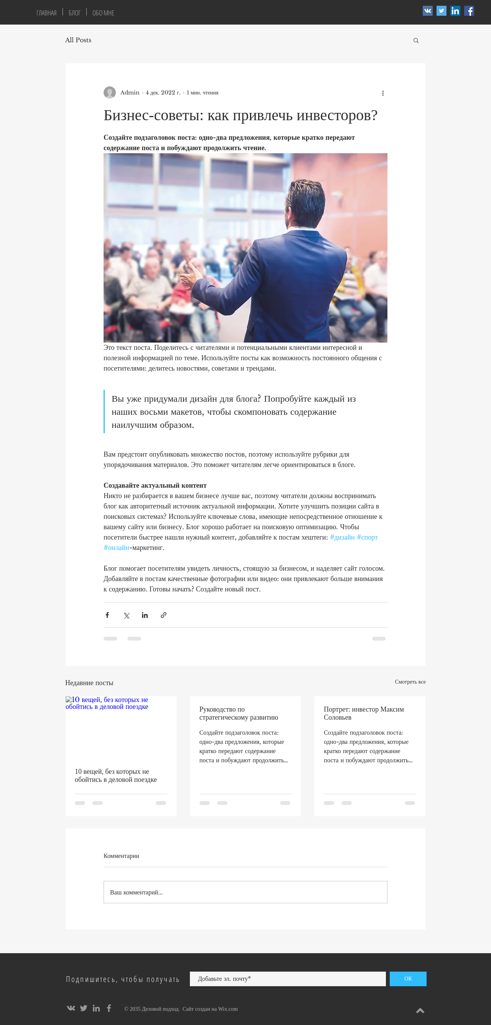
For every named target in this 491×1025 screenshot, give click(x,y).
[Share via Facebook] (107, 615)
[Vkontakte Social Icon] (428, 11)
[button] (416, 40)
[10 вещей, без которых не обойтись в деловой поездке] (121, 727)
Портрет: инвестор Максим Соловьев (364, 713)
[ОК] (408, 979)
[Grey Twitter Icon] (84, 1008)
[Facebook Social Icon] (469, 11)
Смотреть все (410, 681)
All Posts (78, 40)
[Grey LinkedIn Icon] (96, 1008)
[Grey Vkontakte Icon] (71, 1008)
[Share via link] (163, 615)
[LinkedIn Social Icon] (455, 11)
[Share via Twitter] (126, 615)
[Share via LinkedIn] (144, 615)
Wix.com (228, 1009)
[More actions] (382, 92)
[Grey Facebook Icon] (109, 1008)
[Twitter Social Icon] (442, 11)
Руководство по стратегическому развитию (238, 713)
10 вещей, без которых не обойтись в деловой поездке (116, 775)
